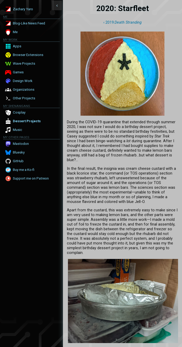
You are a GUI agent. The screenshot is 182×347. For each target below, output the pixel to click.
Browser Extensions (28, 55)
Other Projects (24, 98)
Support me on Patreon (31, 178)
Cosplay (19, 112)
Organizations (23, 89)
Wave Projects (24, 63)
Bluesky (19, 152)
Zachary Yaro (23, 9)
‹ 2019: (122, 22)
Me (15, 32)
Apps (17, 46)
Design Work (23, 81)
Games (18, 72)
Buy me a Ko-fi (23, 170)
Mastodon (21, 144)
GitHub (18, 161)
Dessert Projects (27, 121)
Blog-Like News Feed (29, 23)
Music (17, 130)
